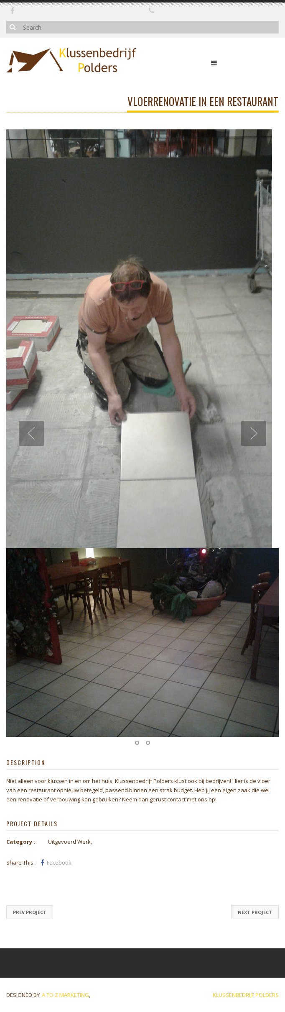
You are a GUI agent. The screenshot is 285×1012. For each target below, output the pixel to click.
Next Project (255, 912)
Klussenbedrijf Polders (246, 995)
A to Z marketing (65, 995)
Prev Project (29, 912)
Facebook (56, 862)
